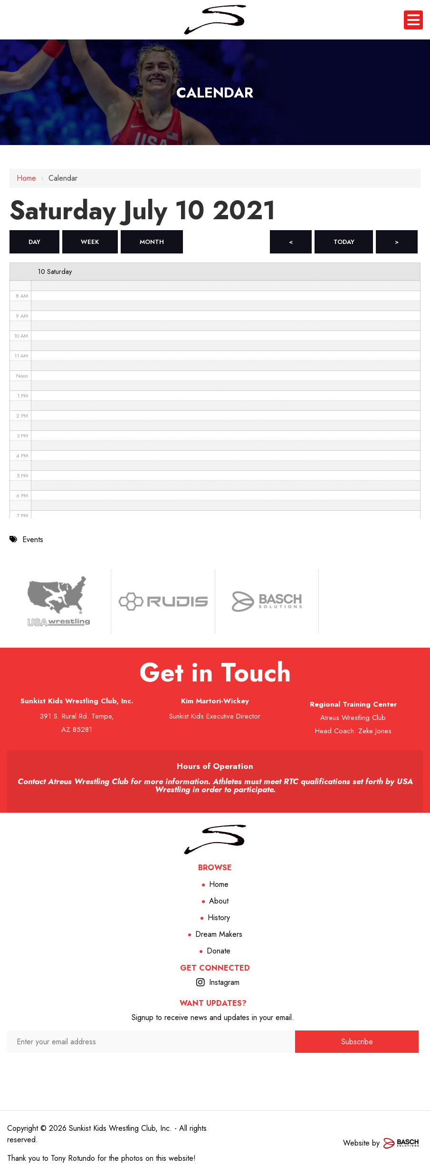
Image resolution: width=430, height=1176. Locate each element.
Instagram (224, 982)
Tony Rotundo (73, 1158)
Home (26, 178)
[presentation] (151, 1072)
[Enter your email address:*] (151, 1041)
